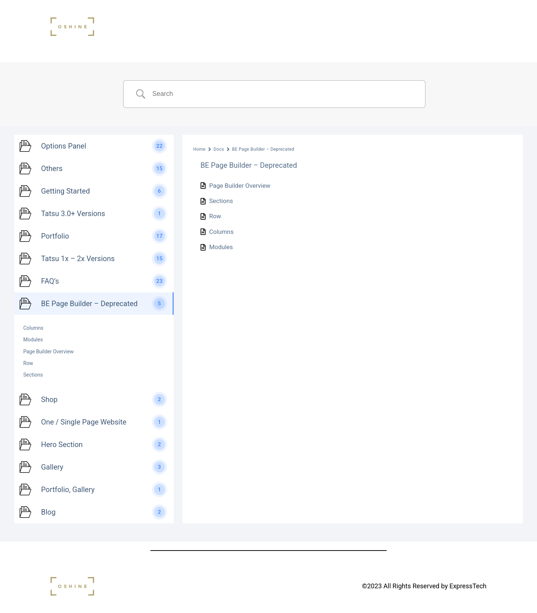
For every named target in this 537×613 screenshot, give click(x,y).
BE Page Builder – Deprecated (263, 149)
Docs (219, 149)
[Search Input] (283, 94)
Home (199, 149)
